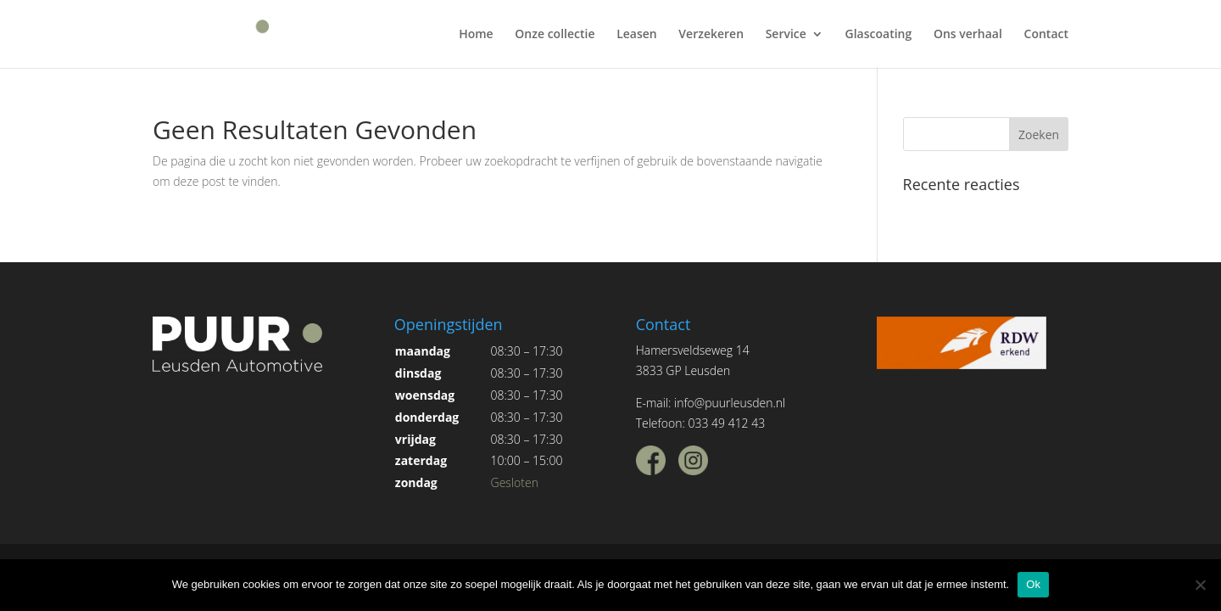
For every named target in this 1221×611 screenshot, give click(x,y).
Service (786, 35)
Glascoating (878, 35)
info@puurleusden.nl (729, 403)
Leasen (636, 35)
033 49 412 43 (726, 423)
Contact (1046, 35)
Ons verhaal (968, 35)
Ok (1033, 584)
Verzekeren (711, 35)
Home (476, 35)
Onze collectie (554, 35)
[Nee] (1199, 584)
